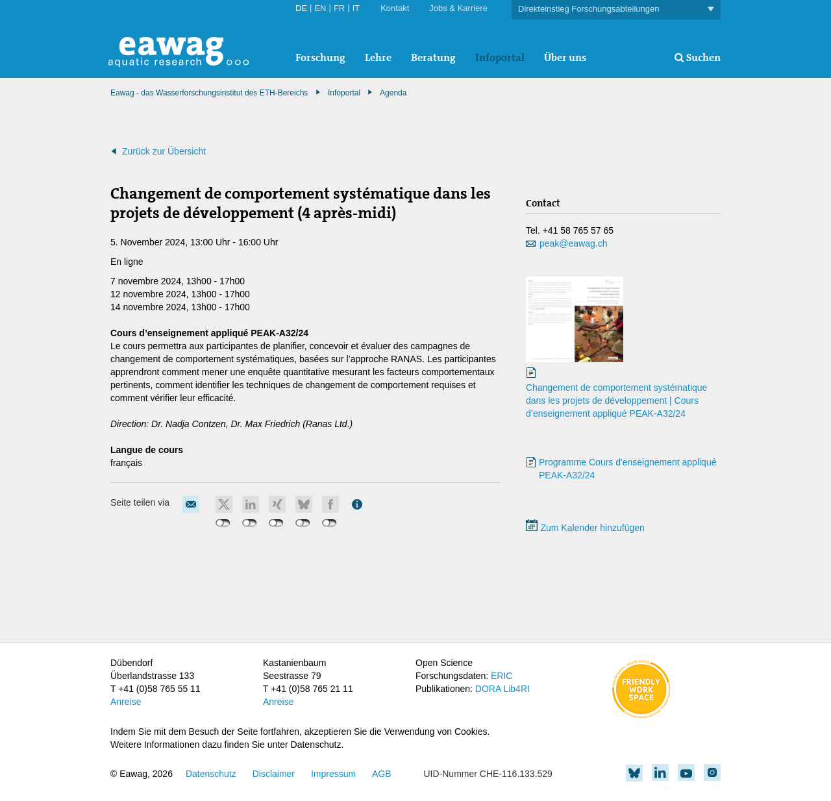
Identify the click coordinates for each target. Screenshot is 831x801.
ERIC (501, 676)
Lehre (378, 57)
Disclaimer (274, 774)
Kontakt (394, 8)
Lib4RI (516, 689)
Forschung (320, 57)
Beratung (433, 57)
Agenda (393, 92)
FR (339, 8)
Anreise (125, 701)
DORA (488, 689)
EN (320, 8)
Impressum (333, 774)
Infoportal (500, 57)
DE (301, 8)
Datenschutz (211, 774)
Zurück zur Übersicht (164, 151)
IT (356, 8)
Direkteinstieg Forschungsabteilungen (616, 9)
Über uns (565, 57)
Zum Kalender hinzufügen (585, 528)
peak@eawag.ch (574, 243)
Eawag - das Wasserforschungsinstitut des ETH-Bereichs (209, 92)
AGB (381, 774)
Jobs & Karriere (458, 8)
